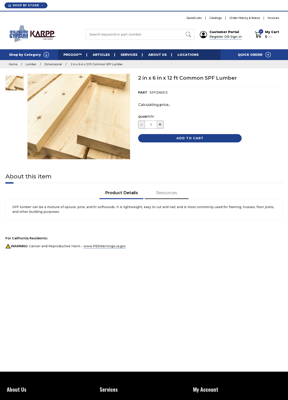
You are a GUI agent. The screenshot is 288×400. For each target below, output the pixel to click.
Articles (101, 55)
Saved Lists (194, 18)
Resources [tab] (166, 192)
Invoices (273, 18)
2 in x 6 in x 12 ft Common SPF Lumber (96, 64)
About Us (157, 55)
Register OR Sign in (225, 37)
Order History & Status (245, 18)
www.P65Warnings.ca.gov (104, 246)
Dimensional (53, 64)
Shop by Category (29, 54)
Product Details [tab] (121, 192)
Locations (188, 55)
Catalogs (215, 18)
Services (129, 55)
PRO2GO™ (72, 55)
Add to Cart (190, 138)
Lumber (31, 64)
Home (13, 64)
